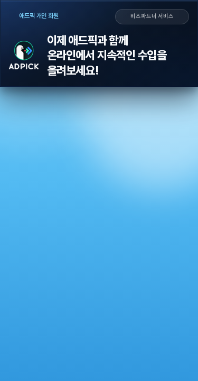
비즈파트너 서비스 (152, 16)
